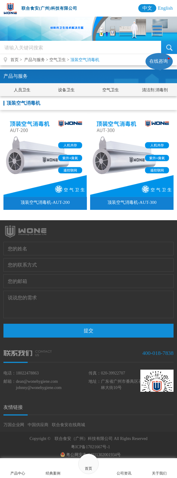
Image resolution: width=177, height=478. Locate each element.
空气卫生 (57, 59)
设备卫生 (66, 90)
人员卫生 (22, 90)
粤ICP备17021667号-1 (90, 447)
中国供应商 (38, 424)
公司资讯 (124, 473)
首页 (88, 468)
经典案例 (53, 473)
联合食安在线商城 (68, 424)
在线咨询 (158, 61)
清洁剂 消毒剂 (155, 90)
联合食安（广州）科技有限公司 (84, 438)
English (165, 8)
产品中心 (17, 473)
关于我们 (159, 473)
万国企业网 (13, 424)
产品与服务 (34, 59)
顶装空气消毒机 (84, 59)
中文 (147, 8)
